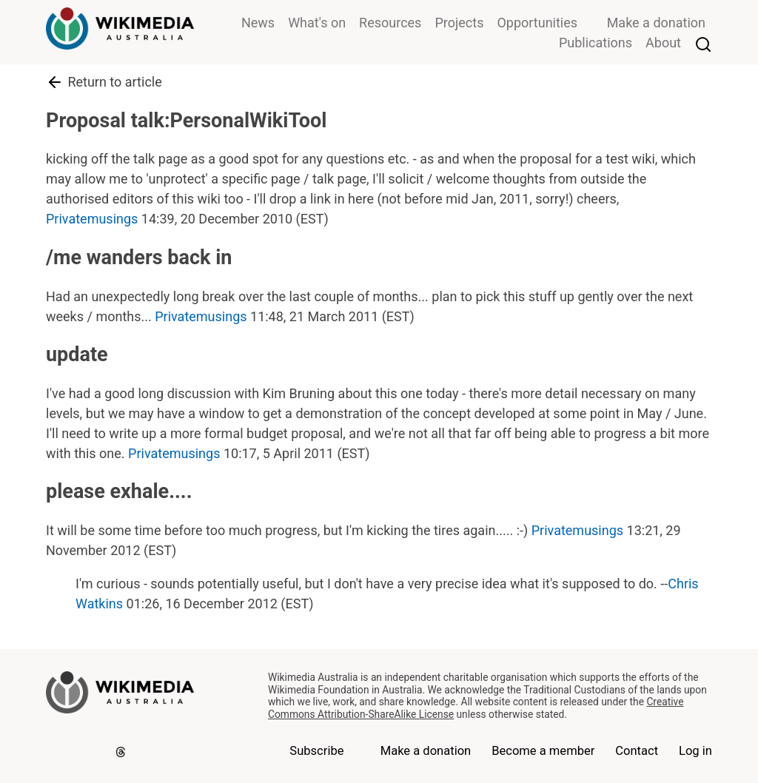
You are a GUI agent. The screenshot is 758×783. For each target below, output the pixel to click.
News (258, 22)
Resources (390, 22)
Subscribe (316, 751)
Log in (695, 751)
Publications (595, 42)
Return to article (104, 82)
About (663, 42)
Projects (459, 22)
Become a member (543, 751)
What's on (317, 22)
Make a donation (656, 22)
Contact (636, 751)
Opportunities (537, 22)
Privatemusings (92, 218)
